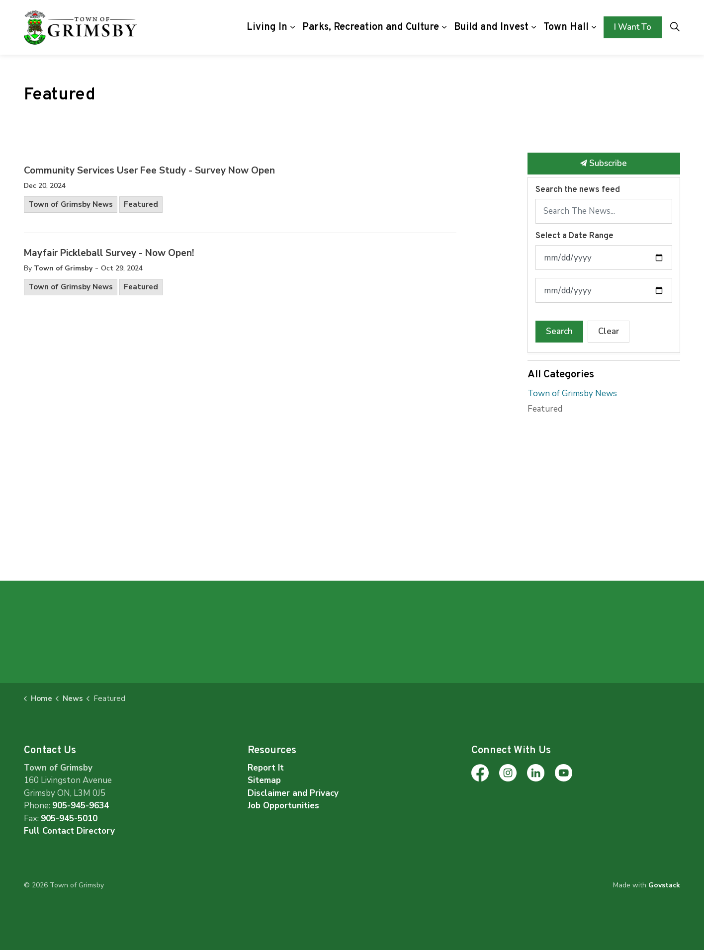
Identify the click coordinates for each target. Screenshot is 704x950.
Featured (141, 204)
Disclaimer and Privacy (293, 793)
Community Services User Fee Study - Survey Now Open (149, 171)
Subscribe (604, 163)
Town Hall (566, 27)
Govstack (664, 885)
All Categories (561, 374)
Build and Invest (491, 27)
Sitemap (264, 780)
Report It (266, 768)
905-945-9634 (80, 805)
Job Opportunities (283, 805)
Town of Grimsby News (70, 204)
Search (559, 331)
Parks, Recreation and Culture (370, 27)
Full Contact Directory (69, 831)
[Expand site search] (674, 27)
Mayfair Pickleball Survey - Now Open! (109, 253)
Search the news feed (577, 190)
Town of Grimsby (63, 268)
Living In (267, 27)
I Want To (632, 27)
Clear (608, 331)
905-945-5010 (69, 818)
